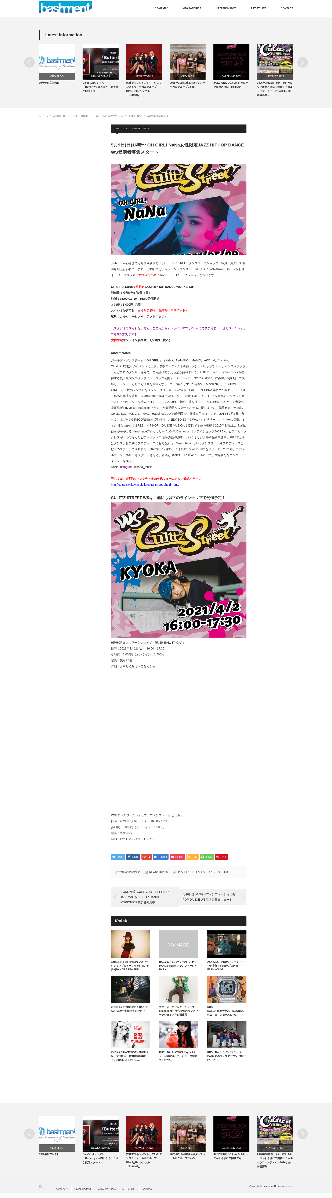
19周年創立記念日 (49, 85)
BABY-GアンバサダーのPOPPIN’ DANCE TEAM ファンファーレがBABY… (178, 968)
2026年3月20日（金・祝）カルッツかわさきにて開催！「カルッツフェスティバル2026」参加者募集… (275, 91)
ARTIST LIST (258, 8)
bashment (134, 874)
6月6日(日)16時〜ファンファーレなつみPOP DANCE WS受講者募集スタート (211, 899)
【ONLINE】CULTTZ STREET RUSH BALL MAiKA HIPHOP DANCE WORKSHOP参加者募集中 (142, 900)
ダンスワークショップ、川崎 (211, 874)
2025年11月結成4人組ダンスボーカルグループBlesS (187, 87)
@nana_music (142, 469)
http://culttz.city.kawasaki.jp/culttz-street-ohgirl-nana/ (145, 487)
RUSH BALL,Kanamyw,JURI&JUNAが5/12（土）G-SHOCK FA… (225, 1013)
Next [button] (302, 62)
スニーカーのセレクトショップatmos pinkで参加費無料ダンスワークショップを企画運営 (178, 1013)
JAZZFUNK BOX (226, 8)
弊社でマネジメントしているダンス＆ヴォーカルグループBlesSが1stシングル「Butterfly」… (144, 91)
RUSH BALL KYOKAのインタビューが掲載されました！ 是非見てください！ (178, 1059)
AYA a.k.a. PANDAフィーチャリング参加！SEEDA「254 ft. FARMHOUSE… (225, 968)
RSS (41, 1192)
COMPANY (161, 8)
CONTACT (287, 8)
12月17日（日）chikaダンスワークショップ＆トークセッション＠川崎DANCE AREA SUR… (130, 968)
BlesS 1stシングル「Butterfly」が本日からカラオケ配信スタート (100, 89)
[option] (61, 66)
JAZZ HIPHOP (186, 874)
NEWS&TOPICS (192, 8)
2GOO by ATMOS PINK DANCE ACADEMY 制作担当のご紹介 (129, 1011)
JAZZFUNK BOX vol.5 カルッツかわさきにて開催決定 (230, 87)
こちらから (148, 668)
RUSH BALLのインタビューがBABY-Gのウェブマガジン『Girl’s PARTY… (226, 1059)
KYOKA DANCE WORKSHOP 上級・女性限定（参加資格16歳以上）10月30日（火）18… (130, 1059)
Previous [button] (29, 62)
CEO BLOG (57, 76)
